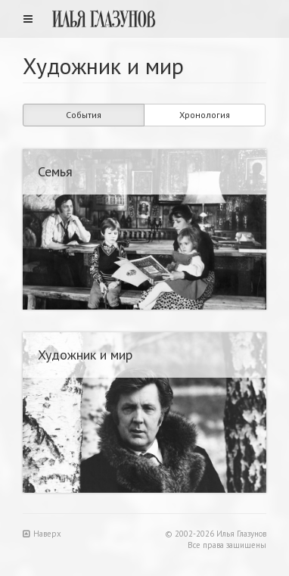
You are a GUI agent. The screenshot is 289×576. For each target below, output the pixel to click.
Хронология (204, 114)
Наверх (42, 533)
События (83, 114)
